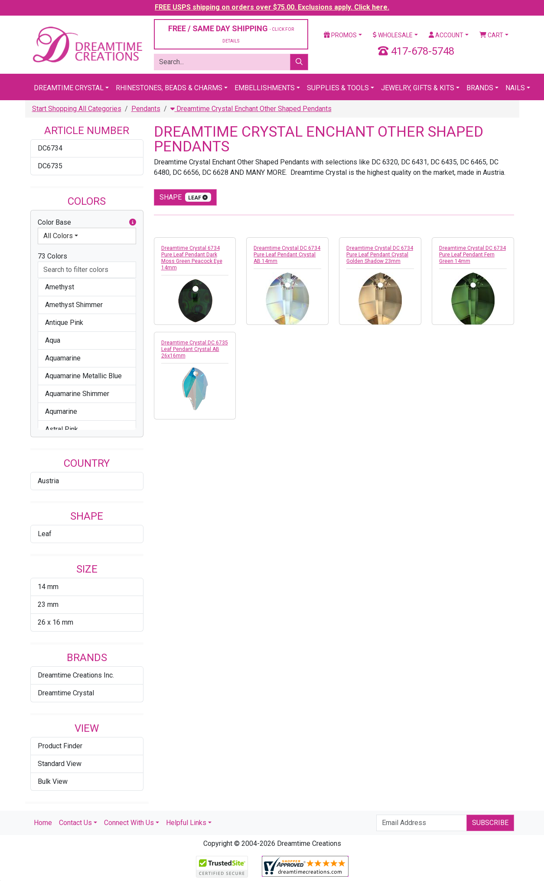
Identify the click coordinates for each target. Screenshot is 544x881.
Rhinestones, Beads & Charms (169, 88)
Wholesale (393, 35)
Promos (340, 35)
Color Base (87, 222)
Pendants (145, 109)
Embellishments (265, 88)
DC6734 (50, 148)
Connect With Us (129, 823)
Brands (479, 88)
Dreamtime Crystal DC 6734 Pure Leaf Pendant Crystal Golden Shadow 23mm (379, 254)
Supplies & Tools (338, 88)
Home (43, 823)
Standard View (59, 764)
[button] (132, 222)
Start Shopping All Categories (76, 109)
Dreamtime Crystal (69, 88)
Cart (491, 35)
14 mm (48, 587)
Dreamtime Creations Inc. (76, 675)
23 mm (48, 604)
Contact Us (75, 823)
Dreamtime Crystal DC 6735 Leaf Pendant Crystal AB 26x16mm (194, 349)
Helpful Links (186, 823)
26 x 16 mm (55, 622)
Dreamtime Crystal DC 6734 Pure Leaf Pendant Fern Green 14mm (472, 254)
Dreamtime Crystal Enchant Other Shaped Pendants (251, 109)
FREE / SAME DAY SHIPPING (231, 33)
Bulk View (53, 781)
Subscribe (490, 823)
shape (186, 197)
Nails (515, 88)
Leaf (45, 534)
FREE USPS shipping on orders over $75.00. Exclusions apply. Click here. (272, 7)
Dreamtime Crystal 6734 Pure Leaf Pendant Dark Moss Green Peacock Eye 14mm (191, 258)
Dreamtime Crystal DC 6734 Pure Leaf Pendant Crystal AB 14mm (287, 254)
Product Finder (60, 746)
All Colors (58, 236)
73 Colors (52, 256)
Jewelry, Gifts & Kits (417, 88)
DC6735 (50, 166)
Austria (48, 481)
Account (446, 35)
